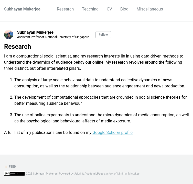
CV (109, 9)
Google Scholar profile (112, 132)
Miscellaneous (150, 9)
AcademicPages (94, 173)
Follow (103, 35)
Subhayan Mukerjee (22, 9)
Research (65, 9)
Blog (124, 9)
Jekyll (77, 173)
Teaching (90, 9)
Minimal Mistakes (128, 173)
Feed (10, 166)
